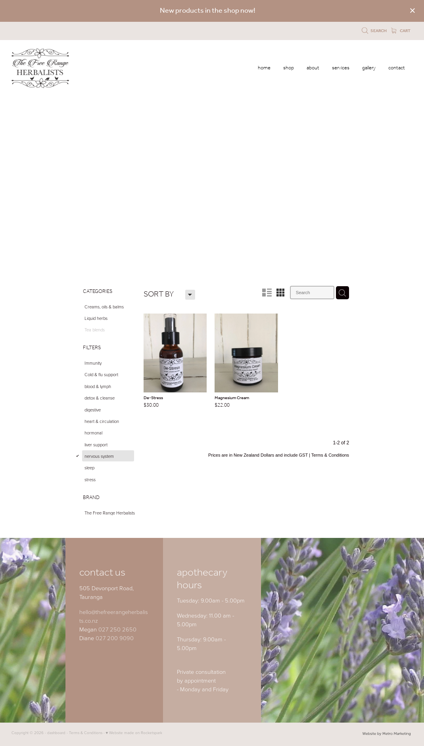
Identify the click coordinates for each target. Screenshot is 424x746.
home (264, 68)
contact (396, 68)
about (313, 68)
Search (374, 31)
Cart (401, 31)
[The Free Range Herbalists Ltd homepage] (52, 68)
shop (288, 68)
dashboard (56, 732)
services (340, 68)
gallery (369, 68)
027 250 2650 (117, 629)
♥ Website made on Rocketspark (134, 732)
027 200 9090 (115, 638)
